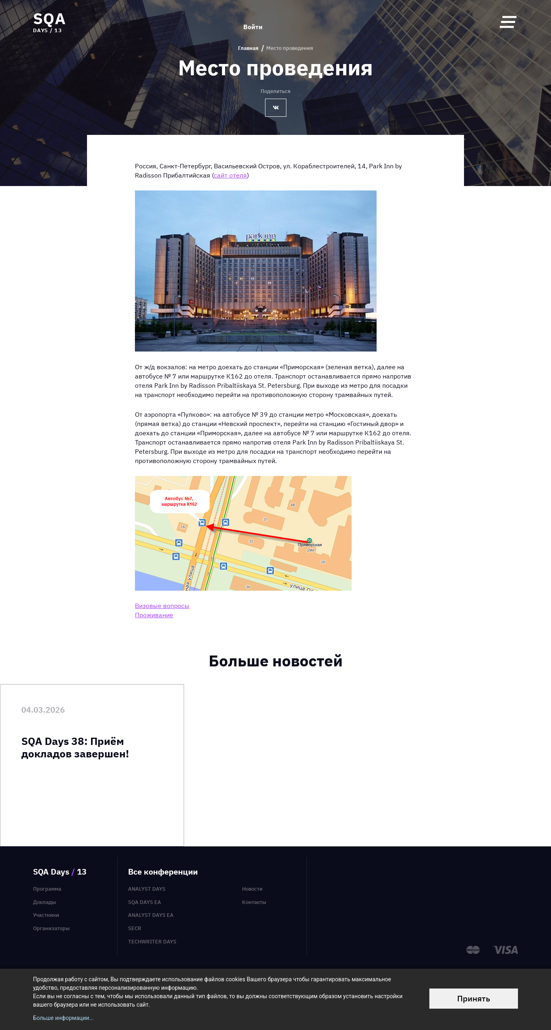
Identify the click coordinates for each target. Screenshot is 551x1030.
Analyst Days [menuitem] (147, 888)
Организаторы (51, 928)
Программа (47, 888)
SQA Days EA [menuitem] (144, 902)
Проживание (154, 614)
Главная (248, 48)
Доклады (44, 902)
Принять (473, 998)
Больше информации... (63, 1018)
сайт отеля (230, 175)
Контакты (254, 902)
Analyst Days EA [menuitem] (151, 915)
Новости (252, 888)
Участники (46, 915)
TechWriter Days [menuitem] (152, 941)
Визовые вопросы (162, 605)
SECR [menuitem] (134, 928)
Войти (253, 22)
